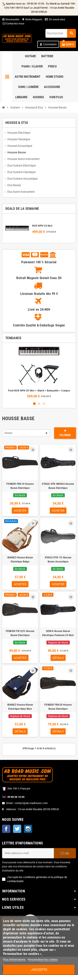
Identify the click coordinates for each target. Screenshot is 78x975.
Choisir (8, 432)
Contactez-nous (13, 23)
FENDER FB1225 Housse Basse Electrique (20, 633)
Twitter (17, 829)
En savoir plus (57, 19)
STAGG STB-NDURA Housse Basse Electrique (58, 485)
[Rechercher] (60, 33)
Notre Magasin (32, 19)
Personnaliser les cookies (43, 959)
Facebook (6, 829)
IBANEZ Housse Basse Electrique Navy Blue (20, 706)
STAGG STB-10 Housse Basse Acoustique (58, 559)
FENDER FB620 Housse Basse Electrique (58, 706)
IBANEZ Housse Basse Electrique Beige (20, 559)
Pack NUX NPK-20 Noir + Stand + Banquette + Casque (39, 390)
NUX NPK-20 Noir (42, 225)
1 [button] (34, 403)
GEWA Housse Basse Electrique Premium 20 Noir (58, 633)
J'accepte (39, 970)
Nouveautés (10, 19)
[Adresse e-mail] (28, 853)
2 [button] (39, 403)
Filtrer (65, 433)
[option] (39, 372)
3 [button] (44, 403)
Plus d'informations (14, 959)
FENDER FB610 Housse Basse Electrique (20, 485)
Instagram (28, 829)
